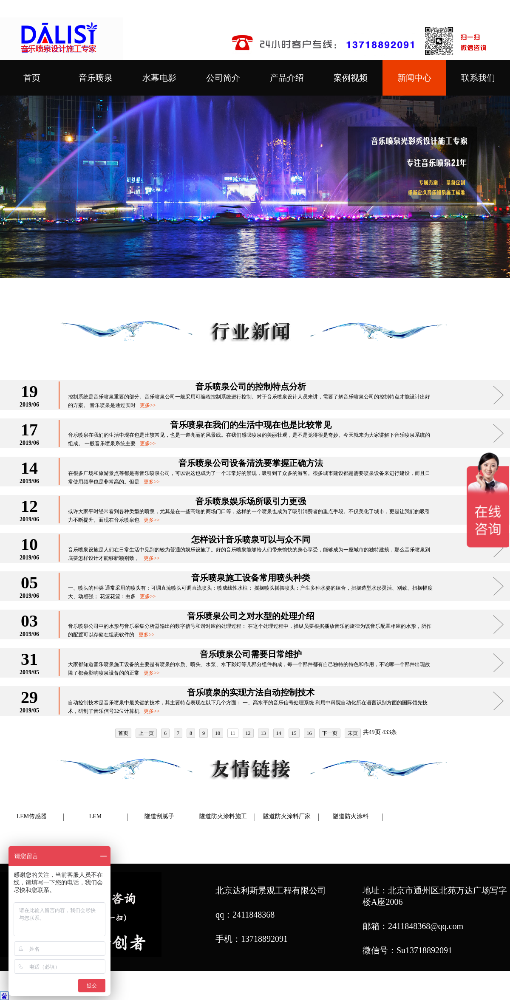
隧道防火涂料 (350, 816)
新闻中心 (414, 77)
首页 (31, 77)
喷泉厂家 (305, 986)
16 (309, 733)
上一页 (146, 733)
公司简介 (223, 77)
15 (294, 733)
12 (248, 733)
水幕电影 (159, 77)
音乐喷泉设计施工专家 (370, 986)
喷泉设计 (269, 986)
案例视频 (351, 77)
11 (232, 733)
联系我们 (478, 77)
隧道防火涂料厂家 (287, 816)
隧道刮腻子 (159, 816)
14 (278, 733)
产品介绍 (287, 77)
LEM (95, 816)
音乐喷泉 (96, 77)
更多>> (148, 405)
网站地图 (432, 986)
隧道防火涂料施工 (223, 816)
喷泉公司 (232, 986)
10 (217, 733)
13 (263, 733)
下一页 (329, 733)
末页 (353, 733)
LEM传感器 (32, 816)
